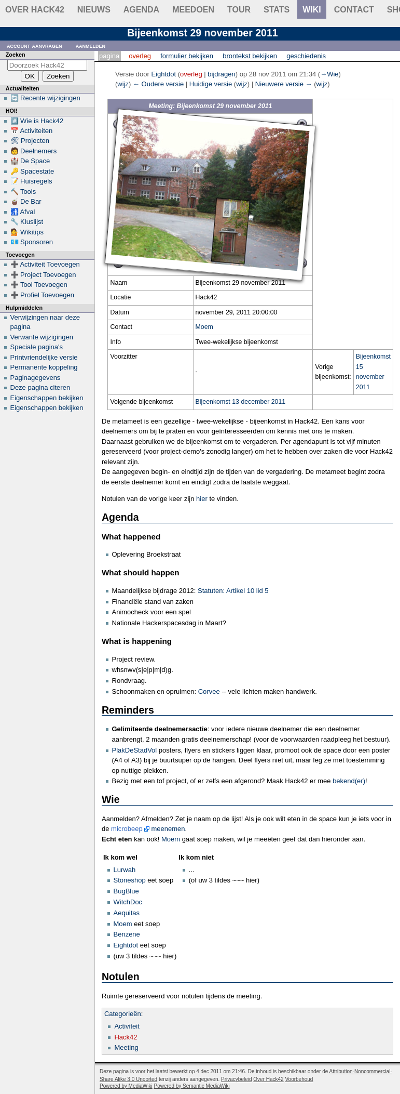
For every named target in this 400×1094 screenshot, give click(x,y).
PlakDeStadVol (134, 750)
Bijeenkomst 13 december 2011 (241, 401)
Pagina (109, 56)
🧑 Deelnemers (33, 151)
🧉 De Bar (26, 201)
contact (354, 9)
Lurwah (125, 870)
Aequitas (127, 913)
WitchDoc (128, 902)
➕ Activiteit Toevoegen (45, 264)
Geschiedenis (306, 56)
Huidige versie (210, 84)
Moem (204, 327)
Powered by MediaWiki (126, 1086)
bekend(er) (349, 781)
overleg (191, 74)
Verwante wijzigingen (41, 337)
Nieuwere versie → (283, 84)
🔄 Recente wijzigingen (45, 98)
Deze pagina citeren (40, 387)
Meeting (126, 1047)
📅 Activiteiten (31, 131)
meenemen (168, 829)
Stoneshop (130, 880)
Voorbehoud (299, 1079)
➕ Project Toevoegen (43, 275)
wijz (123, 84)
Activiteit (126, 1026)
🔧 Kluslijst (27, 222)
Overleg (140, 56)
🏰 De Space (30, 161)
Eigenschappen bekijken (47, 398)
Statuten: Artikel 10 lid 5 (233, 591)
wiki (311, 9)
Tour (239, 9)
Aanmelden (91, 45)
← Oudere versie (158, 84)
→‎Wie (329, 74)
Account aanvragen (34, 45)
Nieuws (94, 9)
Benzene (127, 934)
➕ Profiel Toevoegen (42, 295)
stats (276, 9)
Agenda (141, 9)
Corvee (209, 691)
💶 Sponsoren (31, 242)
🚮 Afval (22, 212)
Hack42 (125, 1037)
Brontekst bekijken (250, 56)
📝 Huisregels (31, 181)
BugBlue (126, 891)
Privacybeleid (236, 1079)
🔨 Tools (23, 191)
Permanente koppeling (44, 367)
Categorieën (122, 1014)
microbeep (127, 829)
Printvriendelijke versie (44, 357)
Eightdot (126, 945)
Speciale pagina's (36, 347)
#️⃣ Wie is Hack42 (37, 121)
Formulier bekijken (186, 56)
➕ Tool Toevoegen (38, 284)
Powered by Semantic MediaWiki (192, 1086)
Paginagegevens (35, 377)
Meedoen (193, 9)
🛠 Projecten (30, 140)
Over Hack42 (34, 9)
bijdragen (222, 74)
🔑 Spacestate (32, 171)
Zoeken (15, 54)
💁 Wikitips (27, 232)
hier (202, 499)
